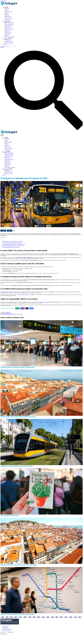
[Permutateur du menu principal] (2, 135)
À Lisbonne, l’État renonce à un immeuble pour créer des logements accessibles (18, 564)
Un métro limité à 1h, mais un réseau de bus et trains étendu (13, 241)
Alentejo (7, 14)
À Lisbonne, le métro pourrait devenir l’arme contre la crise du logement (17, 614)
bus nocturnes (29, 257)
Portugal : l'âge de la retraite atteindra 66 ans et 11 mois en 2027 (11, 314)
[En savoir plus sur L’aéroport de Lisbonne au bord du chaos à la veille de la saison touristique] (41, 367)
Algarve (7, 13)
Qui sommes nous (6, 625)
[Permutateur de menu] (7, 7)
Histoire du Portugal (9, 28)
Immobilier (7, 39)
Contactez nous (5, 627)
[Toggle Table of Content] (1, 239)
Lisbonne (7, 8)
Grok (27, 308)
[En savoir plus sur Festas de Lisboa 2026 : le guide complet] (41, 515)
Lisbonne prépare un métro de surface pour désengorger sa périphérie (16, 466)
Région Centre (8, 16)
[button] (5, 7)
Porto (6, 10)
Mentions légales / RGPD (7, 628)
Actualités (4, 44)
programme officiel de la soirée (7, 291)
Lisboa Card (7, 19)
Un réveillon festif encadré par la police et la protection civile (13, 245)
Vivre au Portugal (6, 38)
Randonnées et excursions (10, 36)
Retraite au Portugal (9, 42)
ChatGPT (17, 308)
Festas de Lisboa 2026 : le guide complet (9, 515)
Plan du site (9, 630)
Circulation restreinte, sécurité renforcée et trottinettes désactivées (14, 244)
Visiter (4, 7)
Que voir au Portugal (9, 22)
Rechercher (4, 630)
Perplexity (22, 308)
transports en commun (43, 302)
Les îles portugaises (9, 148)
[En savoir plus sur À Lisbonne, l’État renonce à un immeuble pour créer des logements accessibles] (41, 564)
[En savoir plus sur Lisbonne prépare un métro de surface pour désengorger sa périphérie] (41, 465)
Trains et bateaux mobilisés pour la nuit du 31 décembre (12, 242)
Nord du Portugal (8, 11)
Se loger (7, 35)
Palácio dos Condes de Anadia (6, 313)
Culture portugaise (8, 25)
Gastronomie (7, 32)
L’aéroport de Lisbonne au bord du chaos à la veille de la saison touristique (17, 367)
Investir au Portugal (9, 41)
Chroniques (7, 27)
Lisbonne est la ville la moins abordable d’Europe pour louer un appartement (18, 416)
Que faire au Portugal (9, 24)
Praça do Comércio (24, 294)
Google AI (31, 308)
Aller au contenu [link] (3, 0)
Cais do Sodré (17, 258)
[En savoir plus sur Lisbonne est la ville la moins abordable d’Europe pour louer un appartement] (41, 416)
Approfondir (5, 21)
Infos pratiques (8, 33)
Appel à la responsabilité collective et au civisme (11, 247)
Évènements (7, 30)
